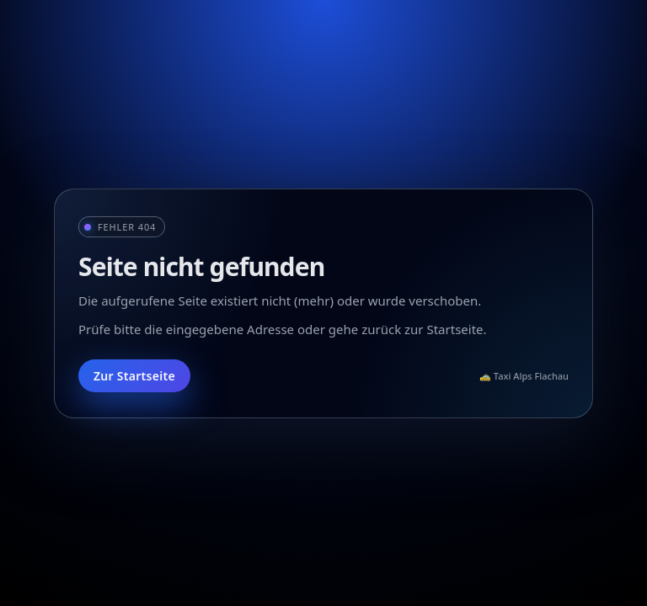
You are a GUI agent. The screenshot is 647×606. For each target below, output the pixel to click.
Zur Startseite (134, 376)
